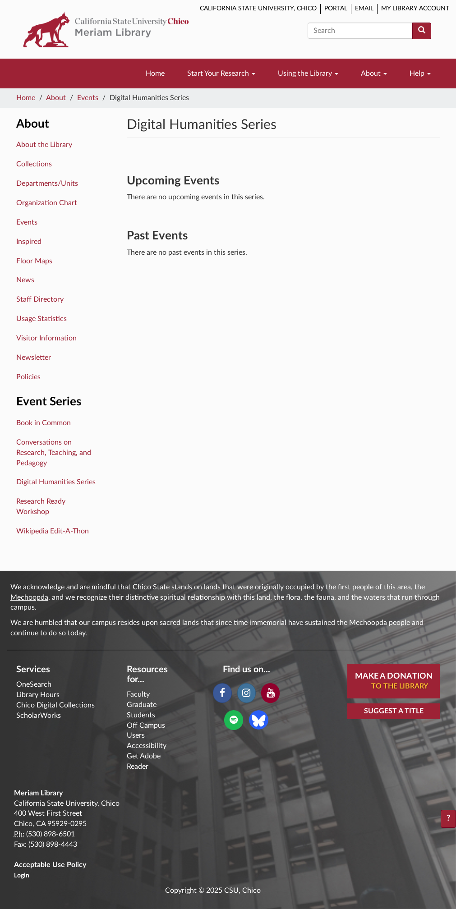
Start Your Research (221, 73)
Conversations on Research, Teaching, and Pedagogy (53, 453)
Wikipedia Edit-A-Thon (52, 531)
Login (21, 875)
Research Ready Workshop (40, 506)
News (25, 280)
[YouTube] (270, 693)
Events (87, 97)
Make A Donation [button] (397, 681)
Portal (335, 8)
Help (420, 73)
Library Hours (38, 694)
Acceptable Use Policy (50, 864)
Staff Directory (40, 299)
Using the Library (308, 73)
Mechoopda (29, 597)
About (374, 73)
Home (155, 73)
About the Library (44, 144)
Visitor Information (46, 338)
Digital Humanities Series (56, 482)
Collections (34, 164)
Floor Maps (34, 261)
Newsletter (33, 357)
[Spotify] (233, 720)
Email (364, 8)
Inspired (28, 241)
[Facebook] (222, 693)
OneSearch (33, 684)
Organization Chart (46, 203)
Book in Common (43, 423)
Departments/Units (47, 183)
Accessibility (146, 745)
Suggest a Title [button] (394, 711)
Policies (28, 377)
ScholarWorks (38, 715)
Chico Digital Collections (55, 705)
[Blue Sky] (259, 719)
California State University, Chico (258, 8)
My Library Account (415, 8)
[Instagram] (246, 693)
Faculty (138, 694)
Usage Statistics (41, 318)
